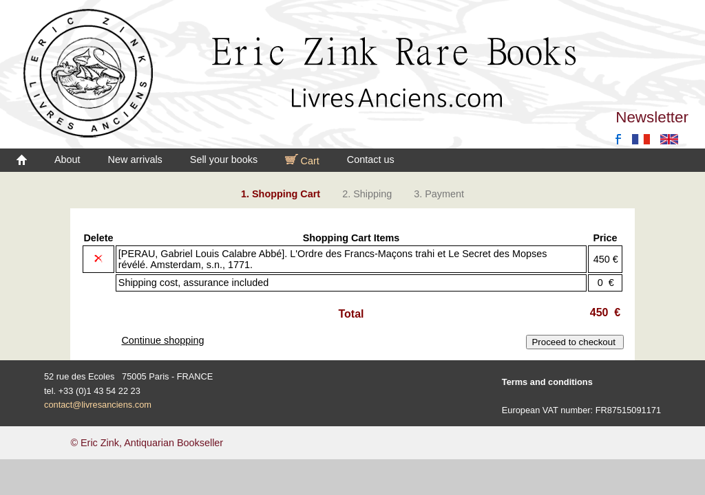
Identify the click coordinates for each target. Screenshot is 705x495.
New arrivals (135, 159)
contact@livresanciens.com (97, 404)
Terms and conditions (547, 382)
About (67, 159)
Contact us (370, 159)
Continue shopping (162, 340)
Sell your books (223, 159)
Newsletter (651, 117)
